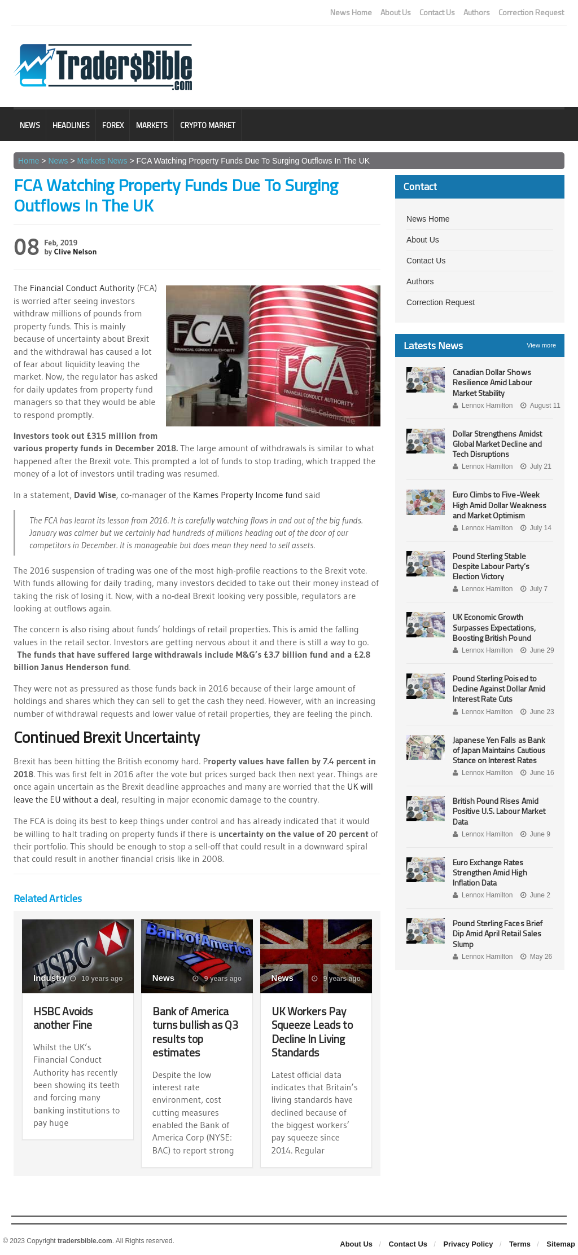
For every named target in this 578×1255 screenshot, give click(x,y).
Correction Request (531, 12)
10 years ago (96, 977)
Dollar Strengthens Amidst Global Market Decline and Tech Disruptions (497, 444)
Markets (152, 125)
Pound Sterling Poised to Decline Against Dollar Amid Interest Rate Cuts (499, 688)
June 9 (535, 834)
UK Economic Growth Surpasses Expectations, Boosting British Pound (494, 627)
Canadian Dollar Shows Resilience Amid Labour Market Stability (492, 382)
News (30, 125)
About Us (395, 12)
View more (541, 345)
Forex (113, 125)
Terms (520, 1242)
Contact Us (437, 12)
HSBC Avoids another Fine (64, 1016)
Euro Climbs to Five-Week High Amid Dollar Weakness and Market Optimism (499, 504)
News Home (351, 12)
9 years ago (217, 977)
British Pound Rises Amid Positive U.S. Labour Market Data (499, 811)
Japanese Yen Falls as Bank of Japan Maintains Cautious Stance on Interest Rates (503, 750)
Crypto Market (207, 125)
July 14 (535, 528)
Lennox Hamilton (483, 405)
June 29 (537, 650)
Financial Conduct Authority (83, 287)
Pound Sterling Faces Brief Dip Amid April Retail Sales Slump (497, 933)
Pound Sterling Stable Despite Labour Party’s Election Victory (491, 566)
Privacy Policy (468, 1242)
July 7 (533, 588)
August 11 (540, 405)
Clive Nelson (75, 251)
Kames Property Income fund (248, 494)
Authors (476, 12)
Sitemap (560, 1242)
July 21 (535, 466)
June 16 (537, 772)
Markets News (102, 160)
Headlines (71, 125)
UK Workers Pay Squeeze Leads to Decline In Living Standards (313, 1030)
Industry (50, 976)
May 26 (535, 956)
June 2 (535, 895)
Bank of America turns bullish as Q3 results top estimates (195, 1030)
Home (28, 160)
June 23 (537, 711)
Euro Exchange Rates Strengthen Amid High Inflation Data (490, 872)
